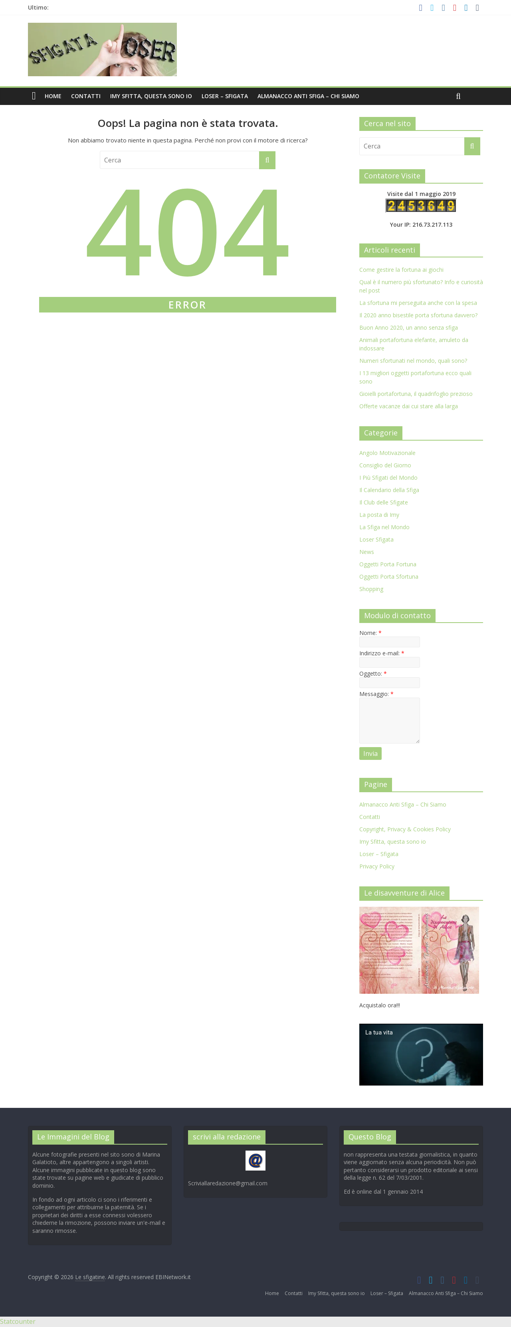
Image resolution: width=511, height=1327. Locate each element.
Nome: (370, 633)
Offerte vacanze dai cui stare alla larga (408, 406)
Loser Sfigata (376, 539)
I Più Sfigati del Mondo (388, 477)
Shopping (371, 589)
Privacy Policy (376, 866)
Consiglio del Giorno (385, 465)
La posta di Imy (379, 514)
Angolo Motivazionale (387, 453)
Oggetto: (373, 673)
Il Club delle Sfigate (383, 502)
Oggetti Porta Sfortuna (388, 576)
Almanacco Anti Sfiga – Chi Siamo (308, 96)
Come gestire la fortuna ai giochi (401, 269)
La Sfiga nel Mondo (384, 527)
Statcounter (18, 1321)
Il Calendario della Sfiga (389, 490)
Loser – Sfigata (225, 96)
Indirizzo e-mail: (381, 653)
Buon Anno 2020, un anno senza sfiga (408, 327)
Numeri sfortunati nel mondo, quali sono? (413, 360)
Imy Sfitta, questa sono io (151, 96)
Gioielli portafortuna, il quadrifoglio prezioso (416, 394)
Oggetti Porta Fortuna (387, 564)
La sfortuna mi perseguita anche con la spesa (418, 303)
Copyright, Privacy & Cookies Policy (405, 829)
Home (53, 96)
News (366, 552)
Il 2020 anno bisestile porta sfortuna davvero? (418, 315)
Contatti (86, 96)
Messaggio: (376, 694)
